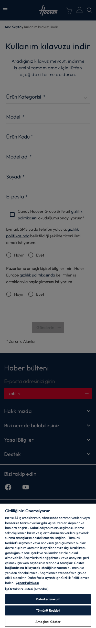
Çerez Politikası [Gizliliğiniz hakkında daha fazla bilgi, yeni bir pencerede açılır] (27, 583)
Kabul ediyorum (48, 599)
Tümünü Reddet (48, 610)
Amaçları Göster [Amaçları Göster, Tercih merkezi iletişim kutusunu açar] (48, 622)
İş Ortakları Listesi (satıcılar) (26, 589)
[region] (48, 565)
